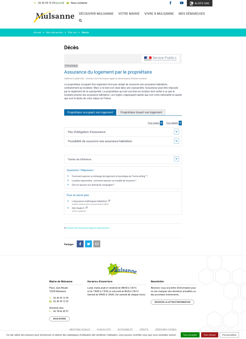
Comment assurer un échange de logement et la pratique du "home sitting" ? (109, 176)
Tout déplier (174, 123)
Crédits (144, 315)
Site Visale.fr (80, 208)
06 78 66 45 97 (60, 297)
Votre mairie (129, 14)
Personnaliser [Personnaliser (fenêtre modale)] (229, 335)
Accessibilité (125, 315)
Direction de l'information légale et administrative (87, 228)
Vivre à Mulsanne (159, 14)
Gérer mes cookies (165, 315)
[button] (122, 132)
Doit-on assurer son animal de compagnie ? (93, 185)
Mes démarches (192, 14)
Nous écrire (59, 305)
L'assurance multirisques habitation (91, 201)
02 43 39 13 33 (60, 287)
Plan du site (104, 315)
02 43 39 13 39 (60, 283)
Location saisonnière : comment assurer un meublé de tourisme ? (104, 180)
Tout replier (155, 123)
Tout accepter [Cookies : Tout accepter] (190, 335)
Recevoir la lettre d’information (172, 288)
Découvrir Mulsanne (96, 14)
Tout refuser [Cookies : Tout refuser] (209, 335)
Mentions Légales (80, 315)
